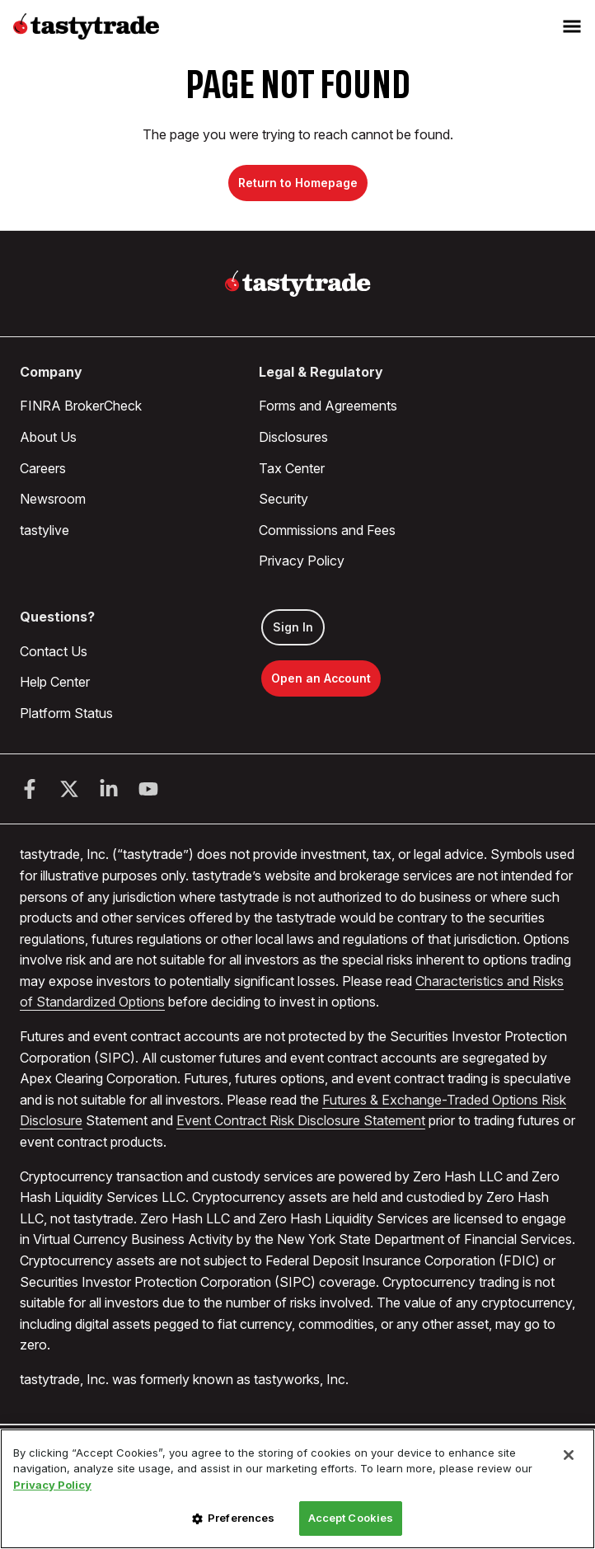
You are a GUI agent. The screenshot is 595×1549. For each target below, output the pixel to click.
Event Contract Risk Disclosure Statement (300, 1120)
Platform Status (66, 713)
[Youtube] (148, 789)
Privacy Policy (301, 560)
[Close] (568, 1455)
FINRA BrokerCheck (81, 405)
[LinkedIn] (109, 789)
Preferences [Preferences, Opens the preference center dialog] (241, 1517)
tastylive (44, 530)
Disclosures (293, 437)
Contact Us (53, 651)
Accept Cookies (351, 1517)
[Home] (298, 283)
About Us (48, 437)
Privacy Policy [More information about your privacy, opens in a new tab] (52, 1484)
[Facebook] (30, 789)
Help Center (55, 682)
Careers (43, 468)
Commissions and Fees (327, 530)
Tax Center (292, 468)
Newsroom (53, 499)
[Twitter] (69, 789)
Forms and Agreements (328, 405)
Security (283, 499)
